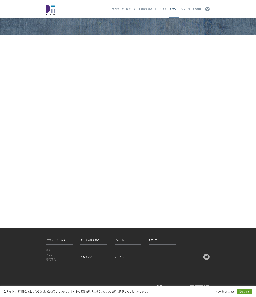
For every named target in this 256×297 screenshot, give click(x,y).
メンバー (51, 254)
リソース (186, 9)
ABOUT (197, 9)
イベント (174, 9)
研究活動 (51, 259)
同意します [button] (244, 291)
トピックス (161, 9)
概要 (48, 250)
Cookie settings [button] (225, 291)
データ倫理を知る (142, 9)
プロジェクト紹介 (121, 9)
